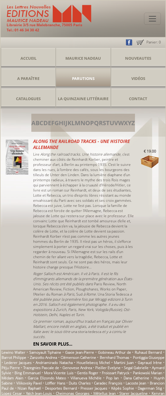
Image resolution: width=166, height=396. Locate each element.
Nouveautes (138, 58)
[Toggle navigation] (152, 19)
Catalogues (28, 98)
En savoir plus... (52, 344)
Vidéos (138, 78)
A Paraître (28, 78)
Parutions (83, 78)
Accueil (28, 58)
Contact (138, 98)
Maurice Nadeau (83, 58)
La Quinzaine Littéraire (83, 98)
